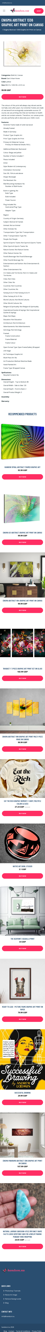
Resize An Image (11, 1295)
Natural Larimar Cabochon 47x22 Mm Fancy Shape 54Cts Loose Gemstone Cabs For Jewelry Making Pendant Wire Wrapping (22, 1234)
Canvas (20, 75)
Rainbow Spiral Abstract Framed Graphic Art (22, 467)
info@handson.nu (7, 3)
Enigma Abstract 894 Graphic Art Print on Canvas (22, 600)
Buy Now (22, 97)
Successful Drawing (22, 1092)
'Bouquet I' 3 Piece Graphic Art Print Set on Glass (22, 668)
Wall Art (14, 75)
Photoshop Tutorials (12, 1291)
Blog (7, 1303)
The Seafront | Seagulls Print (23, 939)
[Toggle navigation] (4, 11)
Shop (39, 11)
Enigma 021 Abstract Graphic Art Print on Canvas (22, 532)
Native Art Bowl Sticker (22, 866)
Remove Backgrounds (13, 1299)
